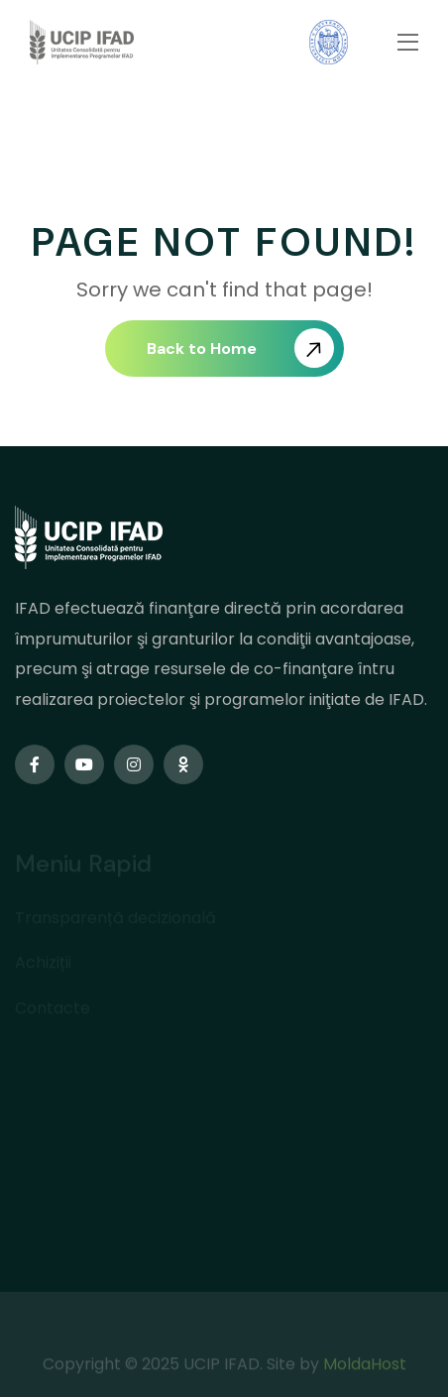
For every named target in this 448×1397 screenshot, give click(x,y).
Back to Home (240, 348)
